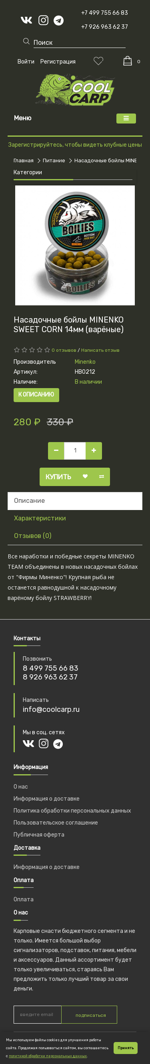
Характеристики (40, 518)
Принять (126, 1048)
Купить (58, 477)
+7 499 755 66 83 (104, 13)
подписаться (91, 1015)
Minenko (85, 362)
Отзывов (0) (32, 536)
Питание (54, 160)
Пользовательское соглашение (56, 822)
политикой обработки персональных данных (48, 1056)
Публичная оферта (39, 834)
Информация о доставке (47, 798)
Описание (29, 500)
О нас (21, 786)
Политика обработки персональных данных (72, 810)
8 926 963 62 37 (50, 677)
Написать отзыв (100, 350)
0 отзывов (64, 350)
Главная (24, 160)
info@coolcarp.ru (51, 709)
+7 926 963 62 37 (104, 27)
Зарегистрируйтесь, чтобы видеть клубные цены (75, 144)
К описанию (36, 394)
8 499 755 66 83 (50, 668)
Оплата (24, 899)
